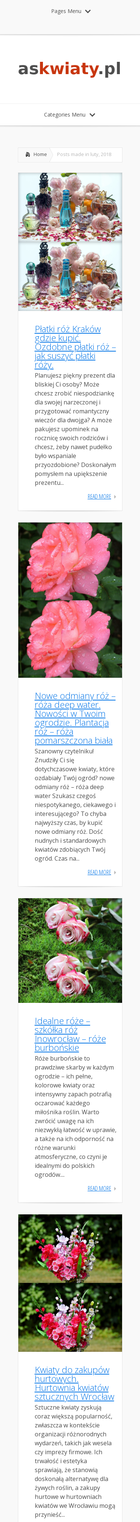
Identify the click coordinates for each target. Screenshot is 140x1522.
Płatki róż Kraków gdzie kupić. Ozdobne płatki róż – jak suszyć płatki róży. (75, 346)
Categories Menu (69, 114)
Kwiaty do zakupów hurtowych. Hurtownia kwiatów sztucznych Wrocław (74, 1382)
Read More (99, 496)
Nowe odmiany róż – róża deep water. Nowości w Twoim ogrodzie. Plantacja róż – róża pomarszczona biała (75, 717)
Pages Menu (71, 11)
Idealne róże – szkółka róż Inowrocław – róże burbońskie (70, 1034)
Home (40, 154)
